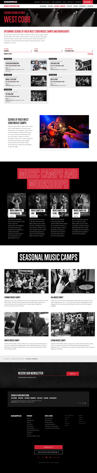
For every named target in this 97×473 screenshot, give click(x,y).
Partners (81, 415)
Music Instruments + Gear (33, 436)
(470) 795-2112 (14, 402)
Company (67, 425)
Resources (67, 423)
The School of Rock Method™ (52, 428)
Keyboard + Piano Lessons (51, 426)
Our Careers (90, 6)
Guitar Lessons (48, 418)
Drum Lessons (48, 420)
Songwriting (30, 426)
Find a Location (88, 2)
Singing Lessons (49, 422)
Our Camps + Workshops (59, 6)
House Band (30, 432)
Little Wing (29, 424)
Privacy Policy (82, 421)
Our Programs (43, 6)
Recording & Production (33, 430)
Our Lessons (14, 398)
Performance (30, 420)
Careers (80, 417)
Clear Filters (90, 54)
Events (64, 2)
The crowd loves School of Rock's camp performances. (54, 150)
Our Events (69, 6)
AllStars (29, 434)
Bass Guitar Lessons (50, 424)
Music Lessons (49, 416)
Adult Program (30, 428)
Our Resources (82, 6)
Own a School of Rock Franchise (48, 452)
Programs (29, 416)
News (66, 421)
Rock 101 (29, 418)
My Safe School (82, 423)
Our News (75, 6)
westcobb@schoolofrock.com (26, 402)
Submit (72, 373)
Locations (67, 417)
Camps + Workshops (57, 2)
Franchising (78, 2)
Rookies (29, 422)
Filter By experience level (68, 48)
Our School (50, 6)
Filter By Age (36, 48)
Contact (80, 419)
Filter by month (6, 48)
